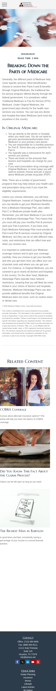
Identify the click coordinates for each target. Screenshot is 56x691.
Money (28, 681)
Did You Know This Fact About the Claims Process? (24, 473)
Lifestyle (28, 684)
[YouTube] (33, 662)
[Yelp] (38, 662)
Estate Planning (28, 674)
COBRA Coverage (13, 409)
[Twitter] (22, 662)
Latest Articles (28, 687)
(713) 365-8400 (31, 641)
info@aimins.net (28, 657)
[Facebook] (17, 662)
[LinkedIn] (28, 662)
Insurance (28, 677)
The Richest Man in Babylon (21, 531)
